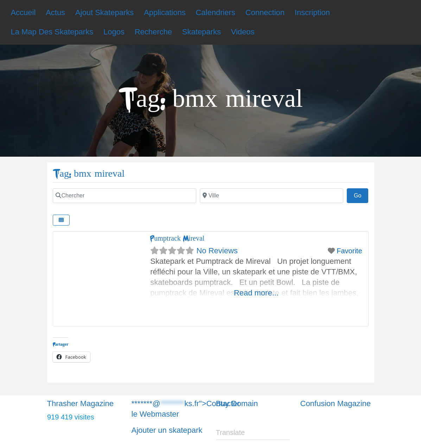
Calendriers (215, 12)
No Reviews (216, 250)
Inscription (312, 12)
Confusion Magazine (335, 403)
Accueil (23, 12)
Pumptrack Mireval (177, 238)
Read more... (256, 292)
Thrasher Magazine (80, 403)
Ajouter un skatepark (167, 430)
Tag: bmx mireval (89, 174)
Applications (165, 12)
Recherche (153, 31)
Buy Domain (237, 403)
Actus (55, 12)
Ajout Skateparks (104, 12)
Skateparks (201, 31)
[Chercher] (124, 195)
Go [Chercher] (361, 194)
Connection (265, 12)
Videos (243, 31)
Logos (114, 31)
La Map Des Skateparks (52, 31)
